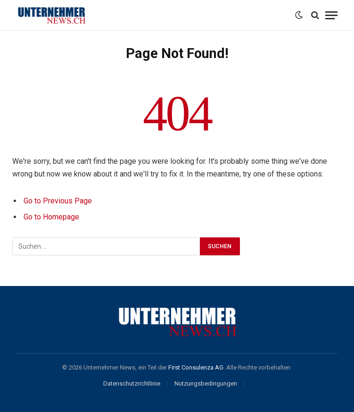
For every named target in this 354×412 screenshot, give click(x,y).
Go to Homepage (51, 216)
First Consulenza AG (195, 367)
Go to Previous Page (58, 200)
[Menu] (331, 15)
